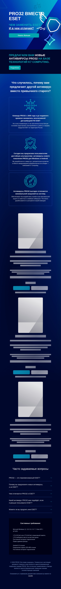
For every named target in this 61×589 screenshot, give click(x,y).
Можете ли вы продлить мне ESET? (23, 509)
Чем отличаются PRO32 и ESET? (22, 494)
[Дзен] (24, 579)
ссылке (30, 575)
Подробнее (14, 68)
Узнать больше (24, 35)
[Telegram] (36, 579)
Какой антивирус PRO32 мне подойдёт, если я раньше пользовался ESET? (26, 501)
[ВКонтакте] (28, 579)
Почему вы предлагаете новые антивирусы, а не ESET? (26, 486)
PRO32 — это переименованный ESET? (24, 478)
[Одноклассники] (32, 579)
